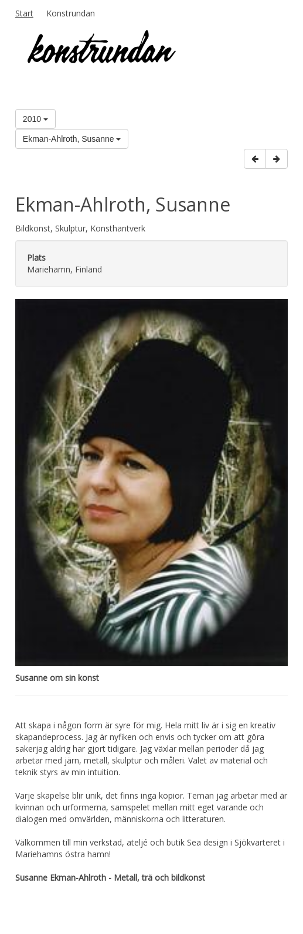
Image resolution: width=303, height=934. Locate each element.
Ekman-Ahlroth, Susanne (72, 139)
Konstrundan (70, 13)
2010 (35, 119)
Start (24, 13)
